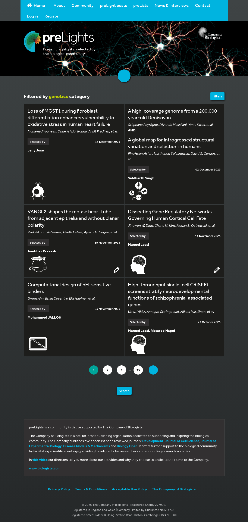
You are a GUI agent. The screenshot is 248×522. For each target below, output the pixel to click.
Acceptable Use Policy (129, 488)
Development (152, 440)
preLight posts (113, 5)
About (59, 5)
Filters (217, 96)
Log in (32, 15)
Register (52, 15)
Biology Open (127, 445)
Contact (202, 5)
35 (140, 369)
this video (40, 459)
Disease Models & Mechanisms (86, 445)
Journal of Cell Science (182, 440)
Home (36, 5)
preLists (140, 5)
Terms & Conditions (91, 488)
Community (83, 5)
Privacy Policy (59, 488)
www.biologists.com (44, 467)
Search (124, 390)
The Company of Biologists (174, 488)
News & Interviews (172, 5)
